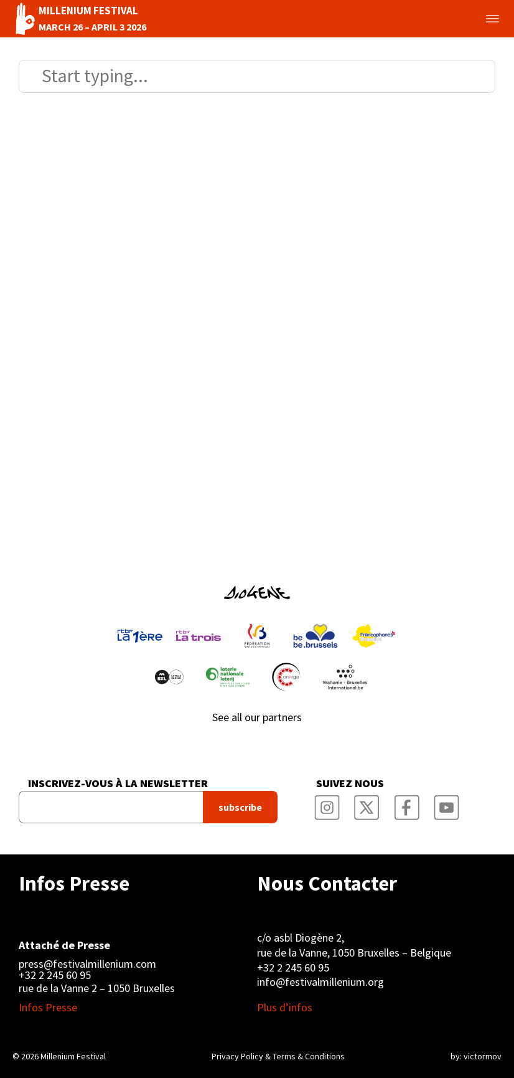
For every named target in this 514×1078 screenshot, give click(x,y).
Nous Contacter (327, 883)
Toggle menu (478, 18)
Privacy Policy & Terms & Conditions (278, 1056)
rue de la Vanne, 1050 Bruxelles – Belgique (354, 952)
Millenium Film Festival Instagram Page (326, 803)
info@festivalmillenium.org (320, 982)
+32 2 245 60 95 (55, 975)
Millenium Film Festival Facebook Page (406, 803)
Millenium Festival (73, 1056)
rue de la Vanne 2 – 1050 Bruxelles (97, 988)
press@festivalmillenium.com (87, 964)
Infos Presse (74, 883)
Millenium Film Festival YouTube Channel (446, 803)
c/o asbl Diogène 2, (300, 937)
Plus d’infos (284, 1007)
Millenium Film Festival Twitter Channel (366, 803)
